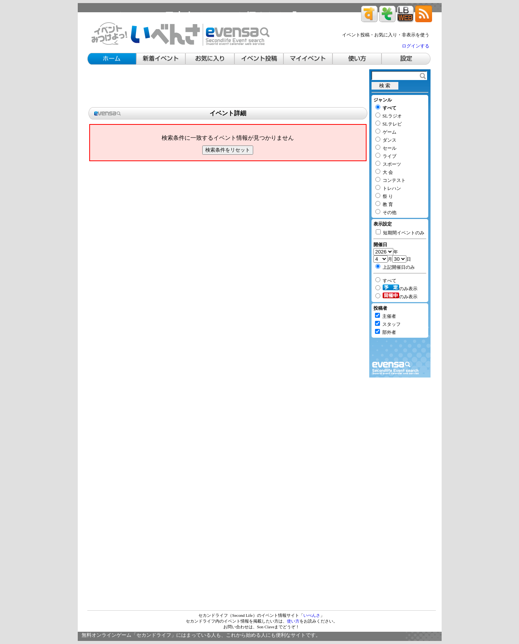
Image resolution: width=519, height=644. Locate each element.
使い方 (293, 621)
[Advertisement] (227, 86)
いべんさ (311, 615)
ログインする (415, 46)
